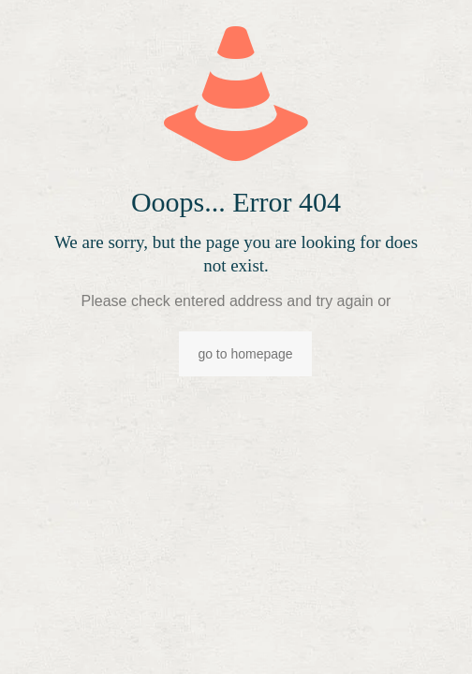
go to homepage (245, 353)
